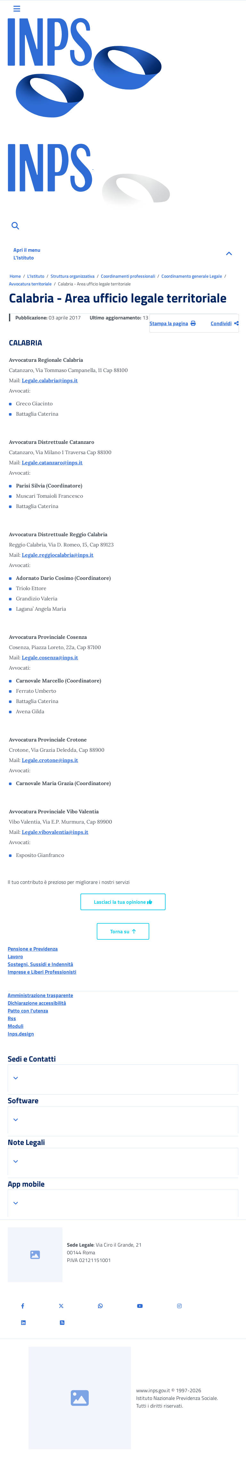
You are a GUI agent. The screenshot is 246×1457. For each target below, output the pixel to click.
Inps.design (21, 1034)
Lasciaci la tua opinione (123, 902)
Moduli (15, 1026)
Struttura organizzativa (73, 276)
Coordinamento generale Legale (192, 276)
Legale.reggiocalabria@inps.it (58, 555)
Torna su (123, 931)
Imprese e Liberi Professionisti (42, 972)
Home (16, 276)
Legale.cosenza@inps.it (50, 657)
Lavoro (15, 956)
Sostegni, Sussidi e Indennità (40, 964)
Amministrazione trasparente (40, 995)
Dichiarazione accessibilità (37, 1003)
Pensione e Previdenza (33, 949)
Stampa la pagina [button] (173, 323)
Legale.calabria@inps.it (50, 380)
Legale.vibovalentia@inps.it (55, 832)
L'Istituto (36, 276)
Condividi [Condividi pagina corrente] (225, 323)
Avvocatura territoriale (31, 283)
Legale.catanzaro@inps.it (52, 462)
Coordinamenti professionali (128, 276)
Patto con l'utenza (28, 1010)
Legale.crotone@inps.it (50, 760)
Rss (12, 1018)
